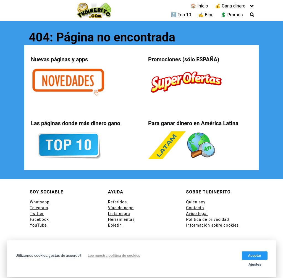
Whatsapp (39, 202)
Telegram (39, 208)
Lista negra (119, 213)
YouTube (38, 225)
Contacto (195, 208)
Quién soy (195, 202)
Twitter (37, 213)
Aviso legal (197, 213)
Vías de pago (121, 208)
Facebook (39, 219)
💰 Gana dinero (230, 6)
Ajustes (254, 264)
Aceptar (254, 255)
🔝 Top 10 (181, 14)
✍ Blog (206, 14)
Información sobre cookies (212, 225)
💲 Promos (232, 14)
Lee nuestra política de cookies (114, 255)
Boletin (115, 225)
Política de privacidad (207, 219)
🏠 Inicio (199, 6)
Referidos (117, 202)
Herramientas (121, 219)
